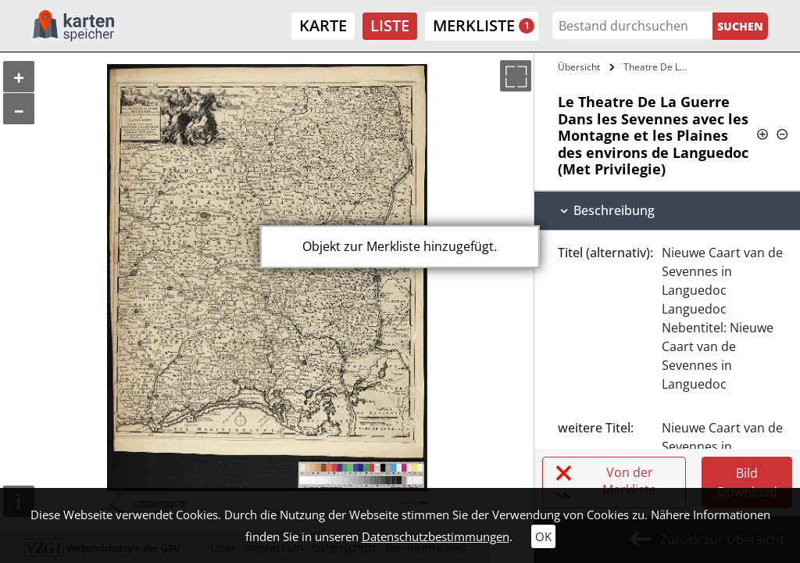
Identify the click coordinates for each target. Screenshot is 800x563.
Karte (323, 25)
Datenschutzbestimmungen (435, 536)
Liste (389, 25)
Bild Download (747, 482)
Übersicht (579, 67)
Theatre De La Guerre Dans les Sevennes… (659, 67)
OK (543, 536)
